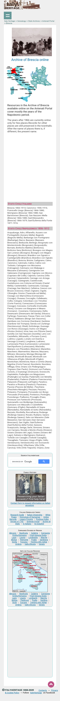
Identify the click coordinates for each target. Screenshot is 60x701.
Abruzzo (12, 533)
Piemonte (24, 540)
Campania (45, 533)
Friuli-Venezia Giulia (38, 535)
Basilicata (23, 533)
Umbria (18, 544)
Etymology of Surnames (30, 517)
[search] (23, 461)
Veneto (42, 544)
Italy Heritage (9, 21)
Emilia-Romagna (19, 535)
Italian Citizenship (34, 515)
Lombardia (33, 537)
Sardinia (43, 600)
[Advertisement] (30, 166)
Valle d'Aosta (30, 544)
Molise (14, 540)
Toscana (24, 542)
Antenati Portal (48, 21)
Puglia (34, 540)
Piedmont (24, 600)
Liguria (22, 537)
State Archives (34, 21)
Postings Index (42, 519)
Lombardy (33, 598)
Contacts (43, 690)
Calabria (34, 533)
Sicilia (14, 542)
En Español (39, 524)
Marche (44, 537)
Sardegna (44, 540)
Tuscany (23, 602)
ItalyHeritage (36, 693)
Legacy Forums (26, 519)
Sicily (14, 602)
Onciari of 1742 (17, 521)
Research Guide (17, 515)
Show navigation (8, 15)
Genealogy (21, 21)
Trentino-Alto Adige (39, 542)
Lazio (14, 537)
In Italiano (27, 524)
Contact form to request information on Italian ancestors (30, 504)
